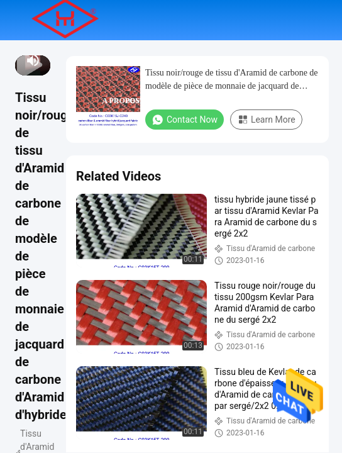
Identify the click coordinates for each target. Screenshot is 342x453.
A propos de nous (134, 100)
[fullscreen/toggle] (46, 60)
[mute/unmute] (33, 60)
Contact (202, 100)
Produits (162, 60)
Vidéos (217, 60)
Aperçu (107, 60)
